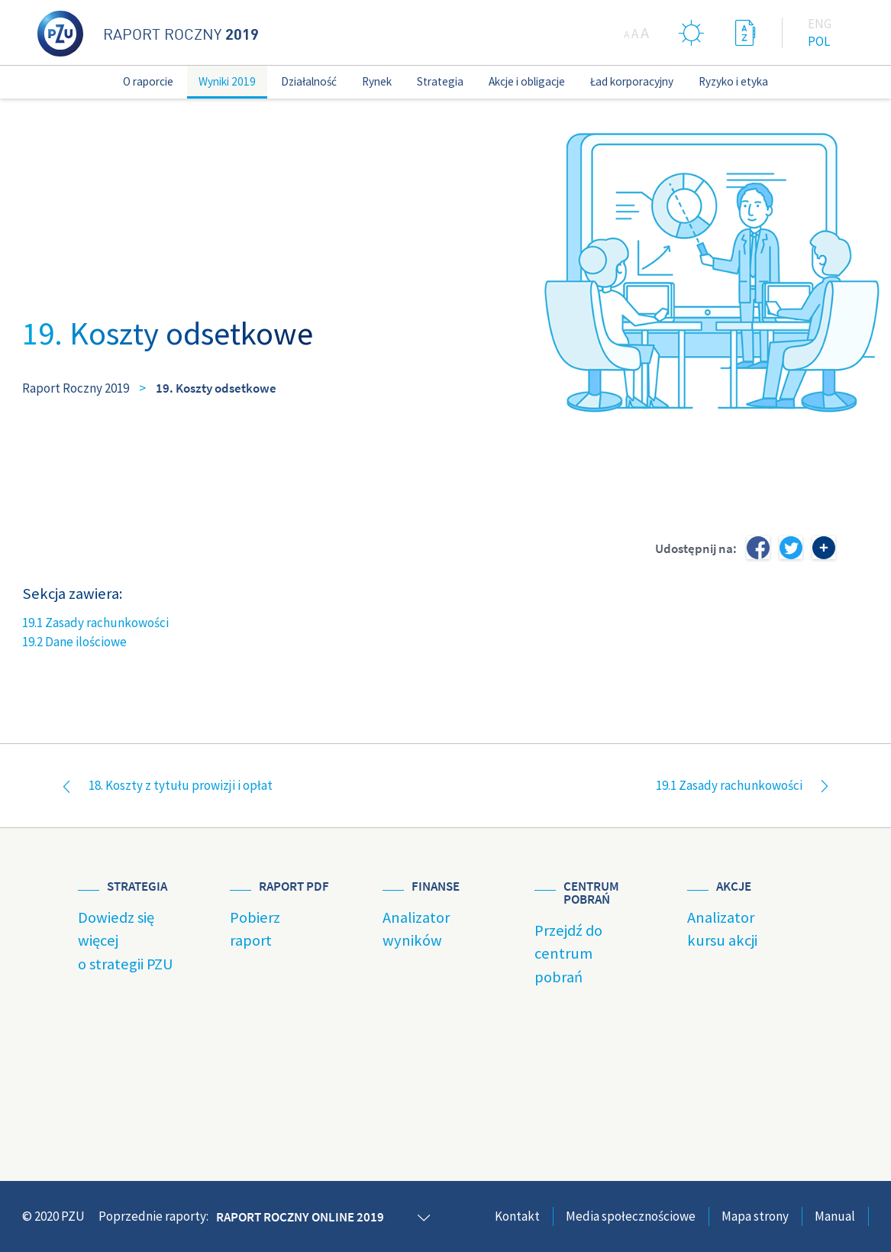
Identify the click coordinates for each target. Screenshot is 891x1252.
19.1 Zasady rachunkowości (95, 622)
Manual (835, 1216)
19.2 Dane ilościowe (74, 641)
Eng (819, 23)
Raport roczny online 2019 (300, 1216)
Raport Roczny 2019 (75, 388)
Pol (819, 41)
